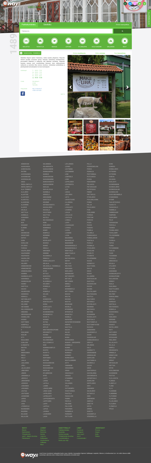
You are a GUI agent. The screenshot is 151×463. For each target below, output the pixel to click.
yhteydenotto (149, 18)
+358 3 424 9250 (36, 90)
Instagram (80, 432)
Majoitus (43, 430)
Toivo (119, 53)
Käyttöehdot (26, 432)
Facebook (80, 430)
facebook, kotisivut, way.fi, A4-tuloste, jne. (35, 19)
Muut (42, 444)
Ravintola (43, 432)
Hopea (97, 432)
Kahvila (42, 434)
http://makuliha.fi (37, 88)
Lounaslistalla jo (64, 438)
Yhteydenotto (26, 434)
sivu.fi (79, 436)
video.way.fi (80, 434)
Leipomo (43, 436)
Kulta (96, 434)
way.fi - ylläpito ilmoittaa (29, 436)
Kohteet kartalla (64, 434)
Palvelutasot (26, 438)
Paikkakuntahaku (64, 430)
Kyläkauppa (43, 438)
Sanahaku (62, 432)
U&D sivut (35, 7)
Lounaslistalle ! (81, 438)
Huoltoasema (44, 440)
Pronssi (97, 430)
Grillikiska (43, 442)
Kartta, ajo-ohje (63, 440)
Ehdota (79, 53)
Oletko (100, 53)
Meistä (24, 430)
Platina (97, 436)
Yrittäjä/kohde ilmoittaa (66, 436)
